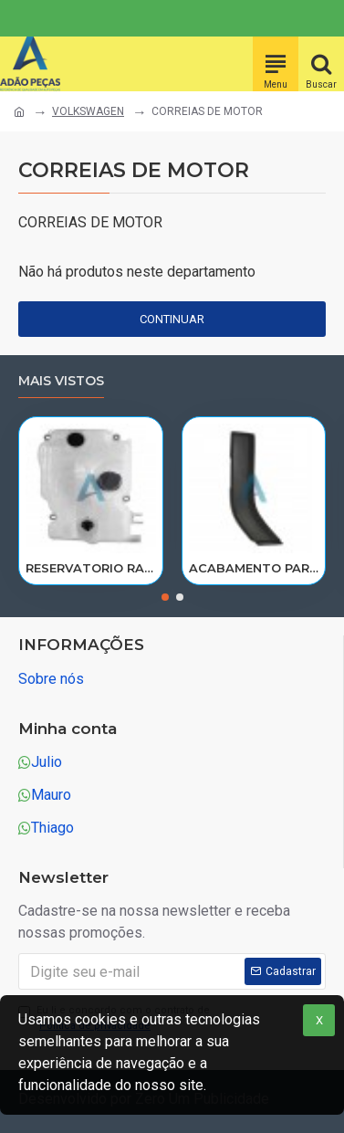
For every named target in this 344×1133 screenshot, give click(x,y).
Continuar (172, 319)
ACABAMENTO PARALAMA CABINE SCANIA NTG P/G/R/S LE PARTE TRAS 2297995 (254, 568)
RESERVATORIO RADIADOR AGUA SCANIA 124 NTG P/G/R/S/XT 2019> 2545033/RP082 (91, 568)
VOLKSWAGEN (88, 111)
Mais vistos (61, 381)
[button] (165, 597)
